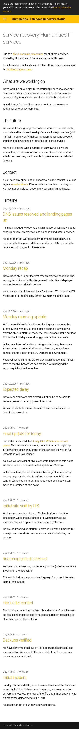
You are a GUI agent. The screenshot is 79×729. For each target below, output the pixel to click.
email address (19, 184)
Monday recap (15, 268)
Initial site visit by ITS (21, 505)
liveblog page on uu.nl (19, 69)
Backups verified (17, 640)
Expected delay (16, 389)
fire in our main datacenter (28, 54)
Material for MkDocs (22, 725)
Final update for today (22, 433)
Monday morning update (24, 316)
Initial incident (15, 677)
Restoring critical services (25, 558)
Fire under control (18, 602)
